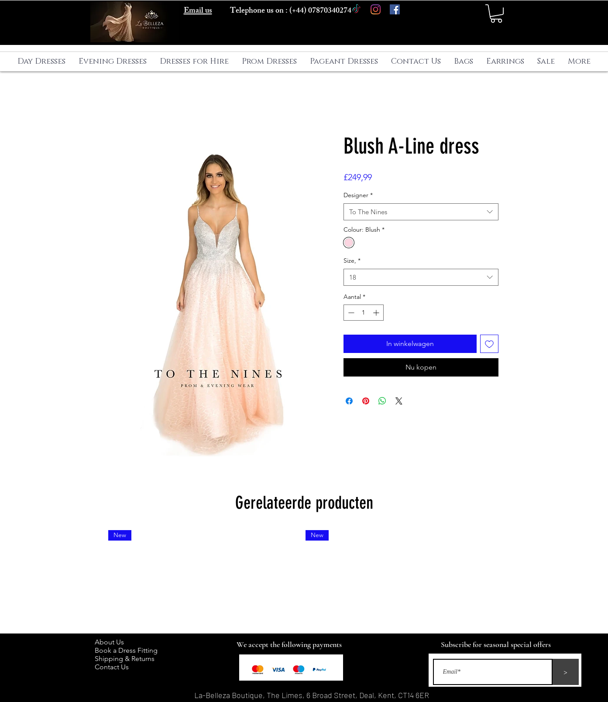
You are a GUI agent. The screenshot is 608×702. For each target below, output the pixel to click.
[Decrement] (350, 312)
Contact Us (112, 667)
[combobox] (421, 211)
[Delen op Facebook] (349, 401)
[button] (496, 13)
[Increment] (376, 312)
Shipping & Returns (126, 658)
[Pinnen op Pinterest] (366, 401)
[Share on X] (399, 401)
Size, (352, 260)
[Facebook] (395, 9)
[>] (566, 672)
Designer (358, 195)
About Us (114, 642)
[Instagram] (376, 9)
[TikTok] (356, 9)
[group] (304, 578)
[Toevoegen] (489, 344)
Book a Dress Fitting (126, 650)
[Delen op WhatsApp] (382, 401)
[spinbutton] (363, 312)
